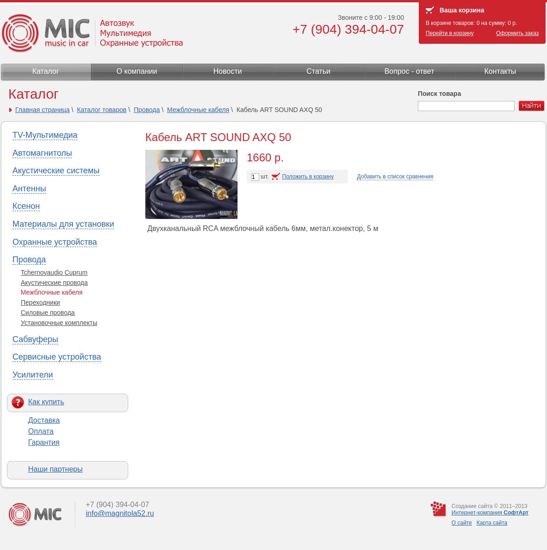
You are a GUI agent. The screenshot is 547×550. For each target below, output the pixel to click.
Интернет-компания (490, 512)
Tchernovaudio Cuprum (54, 272)
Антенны (29, 188)
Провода (147, 109)
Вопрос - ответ (409, 71)
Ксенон (26, 206)
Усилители (32, 374)
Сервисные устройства (56, 356)
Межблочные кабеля (198, 109)
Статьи (319, 71)
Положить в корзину (308, 176)
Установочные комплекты (59, 322)
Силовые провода (48, 312)
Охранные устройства (54, 242)
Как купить (46, 402)
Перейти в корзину (450, 33)
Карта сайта (491, 523)
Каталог (45, 71)
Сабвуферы (35, 339)
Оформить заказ (517, 33)
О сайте (462, 523)
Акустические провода (54, 282)
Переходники (40, 302)
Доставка (44, 420)
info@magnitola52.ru (120, 513)
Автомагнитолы (42, 153)
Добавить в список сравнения (395, 176)
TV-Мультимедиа (44, 135)
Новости (228, 71)
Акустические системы (56, 170)
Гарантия (43, 442)
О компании (136, 71)
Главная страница (42, 109)
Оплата (41, 431)
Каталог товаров (102, 109)
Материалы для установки (63, 224)
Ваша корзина (462, 10)
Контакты (500, 71)
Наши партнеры (55, 469)
